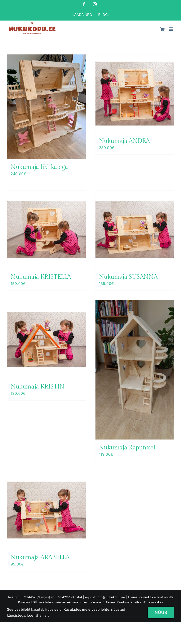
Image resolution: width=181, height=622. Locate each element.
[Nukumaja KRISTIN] (46, 339)
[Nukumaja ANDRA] (134, 93)
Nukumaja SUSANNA (128, 276)
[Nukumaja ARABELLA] (46, 510)
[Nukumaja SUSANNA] (134, 230)
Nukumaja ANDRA (124, 141)
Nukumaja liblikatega (39, 167)
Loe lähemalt (37, 615)
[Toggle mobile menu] (171, 29)
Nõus (161, 612)
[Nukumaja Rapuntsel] (134, 370)
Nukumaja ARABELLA (40, 557)
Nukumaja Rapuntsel (127, 447)
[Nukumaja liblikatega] (46, 106)
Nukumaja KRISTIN (37, 386)
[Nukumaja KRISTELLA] (46, 230)
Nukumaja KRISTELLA (41, 276)
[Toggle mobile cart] (162, 29)
